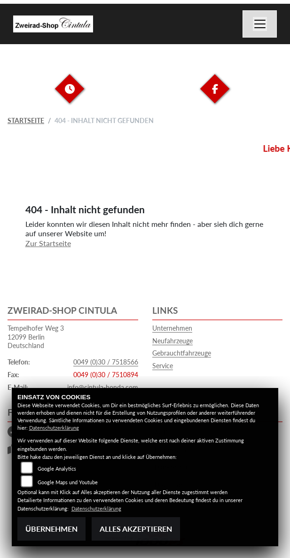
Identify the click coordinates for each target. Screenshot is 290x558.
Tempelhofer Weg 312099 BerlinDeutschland (36, 336)
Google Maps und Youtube (68, 482)
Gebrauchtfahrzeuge (181, 353)
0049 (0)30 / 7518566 (105, 362)
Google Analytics (57, 468)
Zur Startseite (48, 243)
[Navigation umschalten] (260, 24)
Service (162, 366)
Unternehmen (172, 328)
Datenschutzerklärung (54, 428)
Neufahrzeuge (172, 341)
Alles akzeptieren (136, 528)
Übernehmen (51, 528)
